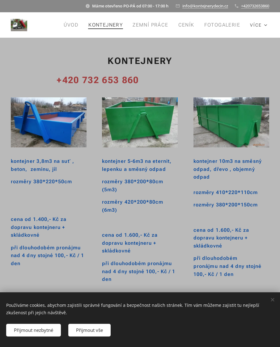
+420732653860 (255, 6)
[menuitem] (73, 25)
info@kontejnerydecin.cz (205, 6)
